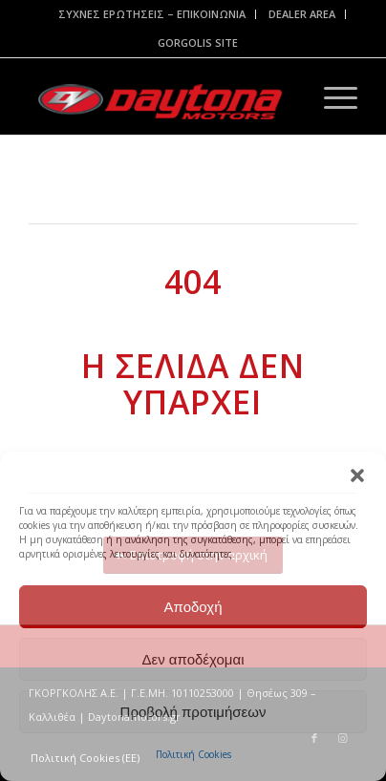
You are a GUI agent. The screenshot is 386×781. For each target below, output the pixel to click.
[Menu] (331, 96)
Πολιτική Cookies (193, 754)
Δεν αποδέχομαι (192, 659)
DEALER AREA (301, 14)
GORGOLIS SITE (198, 42)
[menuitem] (152, 14)
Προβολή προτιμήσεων (193, 712)
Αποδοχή (193, 607)
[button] (357, 475)
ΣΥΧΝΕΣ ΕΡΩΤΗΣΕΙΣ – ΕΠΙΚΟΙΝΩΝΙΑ (152, 14)
